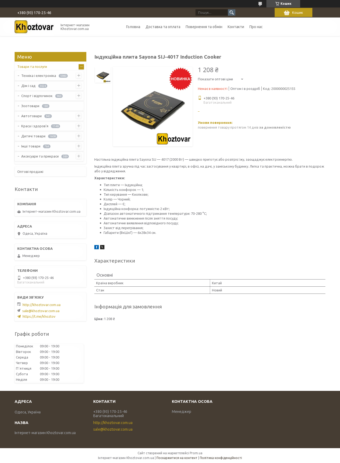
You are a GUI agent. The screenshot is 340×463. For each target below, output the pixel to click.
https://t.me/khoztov (39, 316)
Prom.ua (196, 453)
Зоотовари (30, 106)
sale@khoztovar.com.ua (41, 311)
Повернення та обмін (204, 27)
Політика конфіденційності (221, 458)
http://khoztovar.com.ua (42, 305)
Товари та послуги (32, 66)
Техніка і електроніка (38, 75)
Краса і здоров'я (34, 126)
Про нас (256, 27)
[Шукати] (231, 12)
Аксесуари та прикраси (40, 156)
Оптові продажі (30, 171)
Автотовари (31, 116)
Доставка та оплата (163, 27)
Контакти (236, 27)
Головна (133, 27)
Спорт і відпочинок (37, 96)
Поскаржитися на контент (176, 458)
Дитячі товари (33, 136)
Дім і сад (28, 86)
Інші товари (30, 146)
